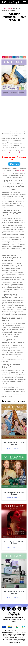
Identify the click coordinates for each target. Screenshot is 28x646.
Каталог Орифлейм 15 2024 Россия (14, 543)
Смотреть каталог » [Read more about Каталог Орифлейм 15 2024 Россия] (14, 547)
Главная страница (7, 8)
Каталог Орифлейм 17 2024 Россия (14, 443)
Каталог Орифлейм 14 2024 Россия (14, 592)
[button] (4, 1)
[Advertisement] (14, 39)
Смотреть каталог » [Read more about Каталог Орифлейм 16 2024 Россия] (14, 498)
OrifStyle (14, 2)
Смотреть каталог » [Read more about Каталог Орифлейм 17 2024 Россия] (14, 448)
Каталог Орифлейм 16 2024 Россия (14, 493)
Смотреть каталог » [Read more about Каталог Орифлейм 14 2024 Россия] (14, 597)
